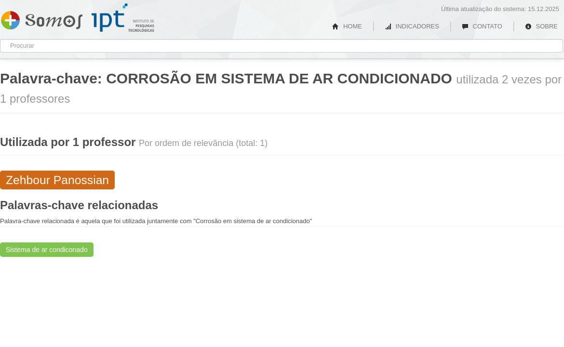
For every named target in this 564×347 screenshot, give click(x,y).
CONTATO (482, 26)
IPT (123, 17)
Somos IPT (41, 18)
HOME (347, 26)
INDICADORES (412, 26)
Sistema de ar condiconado (47, 250)
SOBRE (541, 26)
